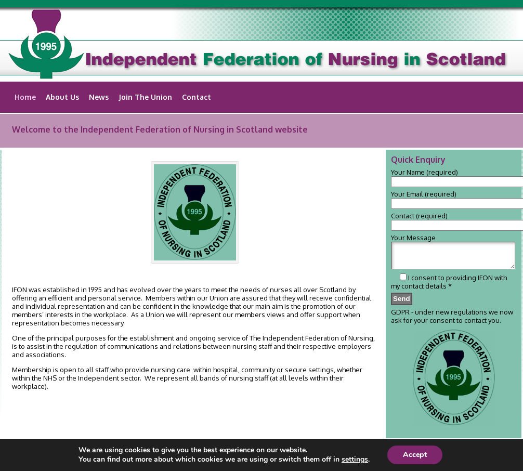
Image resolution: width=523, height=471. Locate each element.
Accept (415, 455)
